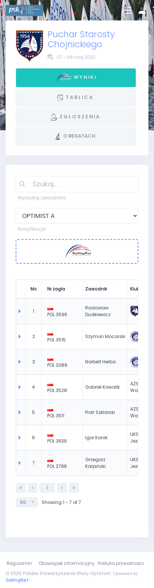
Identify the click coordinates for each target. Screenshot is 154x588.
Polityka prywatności (121, 563)
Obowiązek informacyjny (66, 563)
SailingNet (17, 580)
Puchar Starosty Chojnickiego (81, 39)
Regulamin (19, 563)
